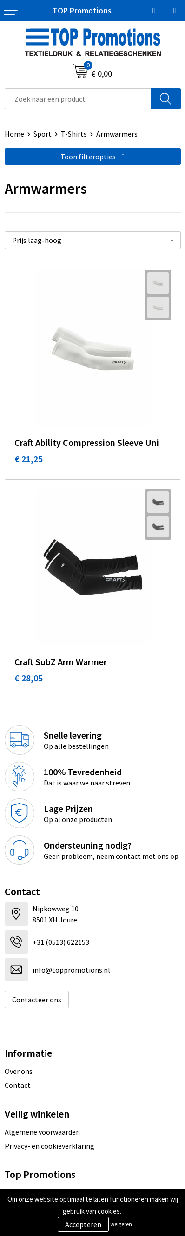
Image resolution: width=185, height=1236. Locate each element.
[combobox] (78, 98)
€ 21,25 (28, 458)
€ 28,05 (28, 678)
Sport (42, 133)
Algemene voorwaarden (42, 1132)
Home (14, 133)
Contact (18, 1085)
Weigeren (121, 1224)
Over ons (19, 1071)
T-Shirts (74, 133)
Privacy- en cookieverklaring (49, 1146)
